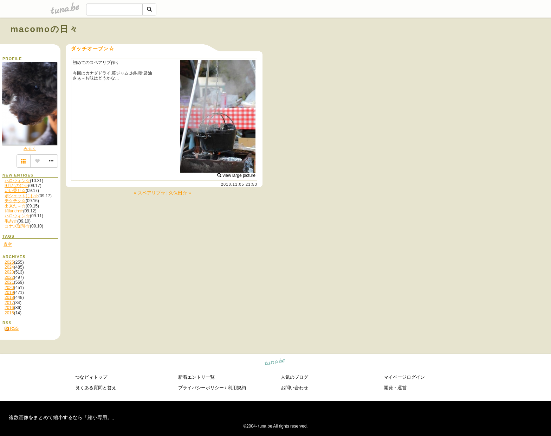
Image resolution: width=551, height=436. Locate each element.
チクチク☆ (15, 200)
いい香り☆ (15, 190)
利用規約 (237, 387)
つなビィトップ (91, 377)
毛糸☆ (11, 221)
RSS (12, 328)
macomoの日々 (44, 29)
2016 (9, 307)
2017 (9, 302)
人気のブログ (294, 377)
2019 (9, 292)
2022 (9, 277)
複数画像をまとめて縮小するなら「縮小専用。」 (63, 417)
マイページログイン (404, 377)
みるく (30, 148)
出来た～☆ (15, 206)
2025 (9, 262)
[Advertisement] (460, 45)
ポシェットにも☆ (21, 195)
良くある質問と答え (95, 387)
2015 (9, 312)
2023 (9, 272)
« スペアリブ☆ (150, 192)
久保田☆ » (180, 192)
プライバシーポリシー (201, 387)
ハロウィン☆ (17, 180)
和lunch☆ (14, 211)
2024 (9, 267)
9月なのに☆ (16, 185)
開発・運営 (395, 387)
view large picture (236, 175)
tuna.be (275, 363)
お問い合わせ (294, 387)
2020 (9, 287)
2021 (9, 282)
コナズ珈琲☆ (17, 226)
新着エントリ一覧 (196, 377)
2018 (9, 297)
